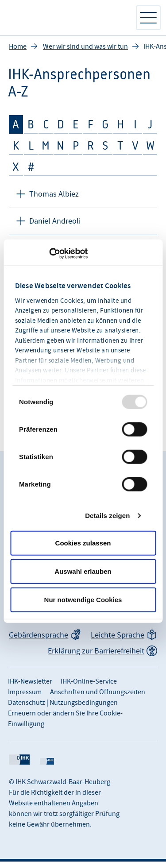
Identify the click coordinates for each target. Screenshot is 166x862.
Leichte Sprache (117, 635)
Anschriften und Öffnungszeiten (97, 692)
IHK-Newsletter (30, 681)
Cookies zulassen (83, 542)
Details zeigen (107, 515)
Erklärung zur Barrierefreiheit (96, 651)
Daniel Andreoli (55, 221)
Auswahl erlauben (82, 571)
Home (18, 47)
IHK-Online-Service (89, 681)
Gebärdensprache (38, 635)
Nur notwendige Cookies (83, 599)
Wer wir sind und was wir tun (85, 47)
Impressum (25, 692)
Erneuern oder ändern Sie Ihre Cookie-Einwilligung (65, 719)
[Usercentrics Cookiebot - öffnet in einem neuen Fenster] (49, 253)
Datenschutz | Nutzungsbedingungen (63, 703)
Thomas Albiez (54, 194)
